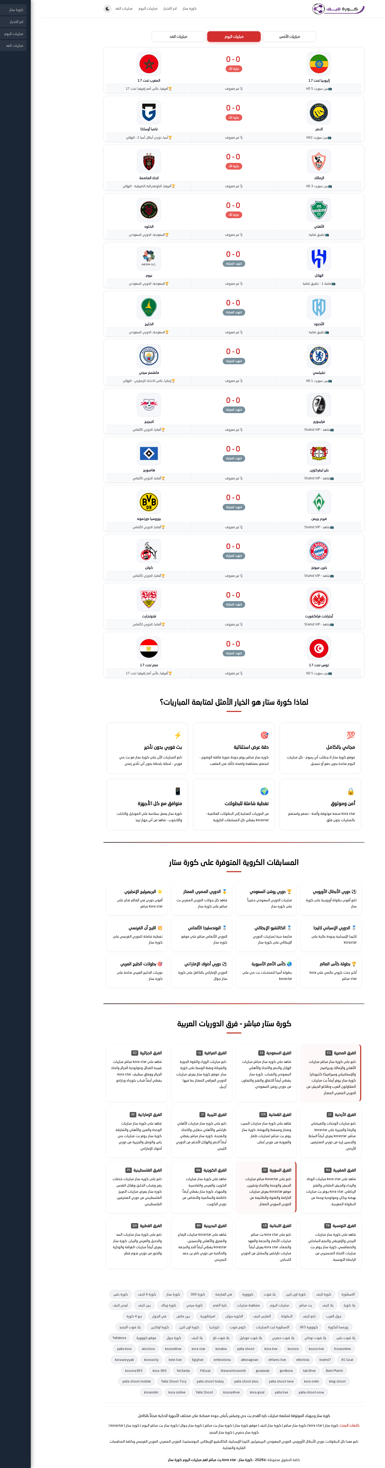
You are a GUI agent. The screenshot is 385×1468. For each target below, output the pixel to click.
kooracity (110, 1359)
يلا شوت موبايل (209, 1337)
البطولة (245, 1316)
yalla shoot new (239, 1381)
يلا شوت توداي (274, 1337)
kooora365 (92, 1370)
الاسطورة (306, 1294)
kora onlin (270, 1381)
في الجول (118, 1316)
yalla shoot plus (204, 1381)
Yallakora (78, 1337)
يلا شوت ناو (179, 1337)
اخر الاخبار (128, 8)
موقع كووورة (105, 1337)
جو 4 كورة (93, 1316)
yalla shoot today (168, 1381)
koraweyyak (83, 1359)
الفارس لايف (220, 1316)
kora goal (216, 1392)
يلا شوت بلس (304, 1337)
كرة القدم (178, 1305)
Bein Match (293, 1370)
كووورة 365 (267, 1327)
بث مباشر (264, 1305)
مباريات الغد (82, 8)
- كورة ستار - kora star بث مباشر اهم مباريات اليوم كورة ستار (174, 1459)
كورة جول (132, 1337)
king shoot (296, 1381)
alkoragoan (208, 1359)
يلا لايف (286, 1305)
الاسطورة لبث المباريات (231, 1327)
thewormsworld (191, 1370)
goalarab (221, 1370)
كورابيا (173, 1327)
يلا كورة (308, 1305)
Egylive (156, 1359)
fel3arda (141, 1370)
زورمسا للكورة (297, 1327)
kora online (135, 1392)
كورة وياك (127, 1305)
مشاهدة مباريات (206, 1305)
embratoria (180, 1359)
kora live (229, 1348)
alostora (106, 1348)
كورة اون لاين (254, 1294)
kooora (251, 1348)
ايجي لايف (78, 1305)
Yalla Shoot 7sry (132, 1381)
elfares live (236, 1359)
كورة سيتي (153, 1305)
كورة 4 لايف (106, 1294)
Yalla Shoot (163, 1392)
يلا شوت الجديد (88, 1327)
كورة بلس (79, 1294)
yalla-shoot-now (270, 1392)
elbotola (261, 1359)
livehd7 (284, 1359)
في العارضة (182, 1294)
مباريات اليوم (106, 8)
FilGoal (164, 1370)
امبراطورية (166, 1316)
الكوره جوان (193, 1316)
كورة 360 (156, 1294)
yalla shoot (204, 1348)
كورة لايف (282, 1294)
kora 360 (118, 1370)
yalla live (240, 1392)
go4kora (244, 1370)
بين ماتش (142, 1316)
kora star (157, 1348)
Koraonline (301, 1348)
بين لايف (103, 1305)
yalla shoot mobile (95, 1381)
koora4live (132, 1348)
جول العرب (292, 1316)
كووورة (206, 1294)
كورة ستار (148, 8)
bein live (133, 1359)
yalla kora (82, 1348)
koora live (275, 1348)
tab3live (267, 1370)
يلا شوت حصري (242, 1337)
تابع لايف (267, 1316)
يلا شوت (228, 1294)
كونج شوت (196, 1327)
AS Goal (306, 1359)
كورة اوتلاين (118, 1327)
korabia (179, 1348)
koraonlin (110, 1392)
